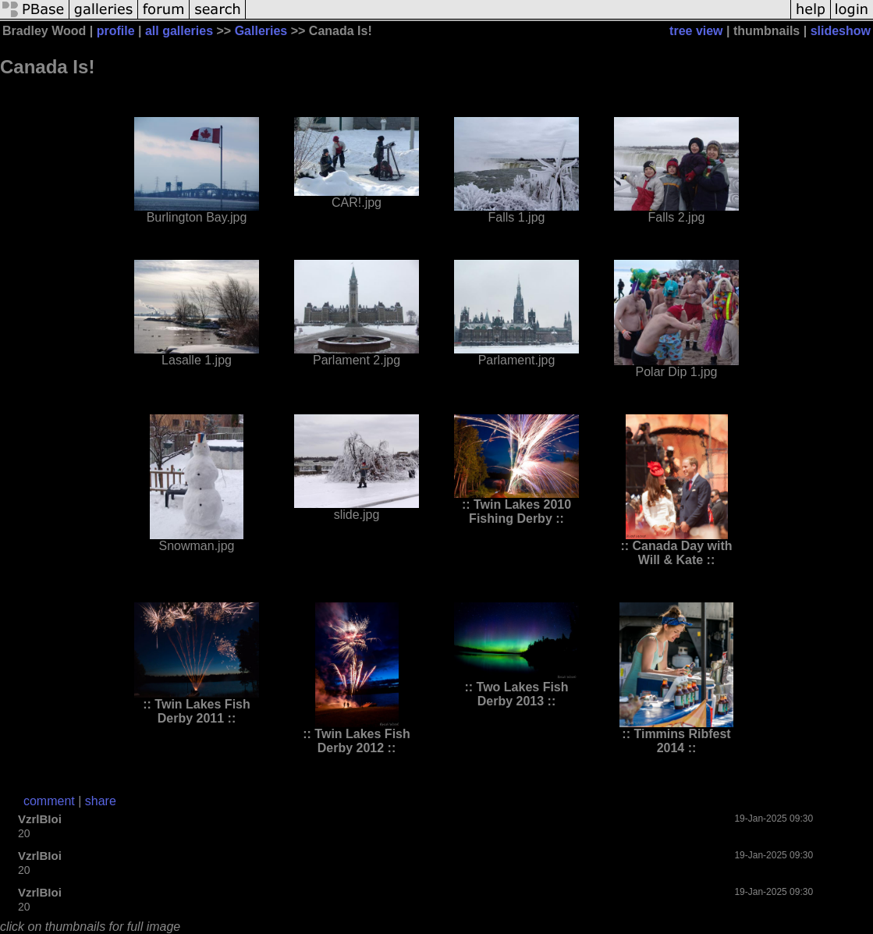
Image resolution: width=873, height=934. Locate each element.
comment (49, 801)
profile (116, 30)
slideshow (841, 30)
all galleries (179, 30)
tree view (695, 30)
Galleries (261, 30)
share (100, 801)
